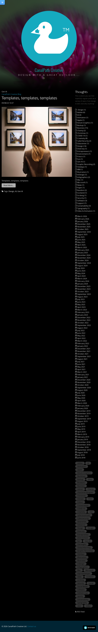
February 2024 (83, 281)
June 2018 (81, 457)
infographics (82, 567)
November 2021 (83, 351)
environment (82, 538)
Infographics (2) (83, 177)
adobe (80, 463)
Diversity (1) (82, 149)
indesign (80, 564)
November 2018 (83, 445)
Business (81, 486)
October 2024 (82, 260)
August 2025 (82, 234)
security (80, 583)
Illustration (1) (83, 172)
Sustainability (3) (84, 206)
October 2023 (82, 291)
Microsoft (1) (82, 182)
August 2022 (82, 328)
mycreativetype (83, 573)
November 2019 (83, 413)
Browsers (81, 482)
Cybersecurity (83, 518)
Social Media (82, 586)
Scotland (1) (82, 193)
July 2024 (81, 268)
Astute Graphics (84, 473)
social (91, 583)
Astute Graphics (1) (85, 123)
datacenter (81, 521)
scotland (89, 577)
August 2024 (82, 265)
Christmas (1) (82, 133)
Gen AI (20, 191)
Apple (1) (80, 120)
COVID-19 (81, 508)
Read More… (8, 185)
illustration (81, 557)
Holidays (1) (82, 167)
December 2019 (83, 411)
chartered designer (85, 492)
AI (16, 191)
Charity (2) (81, 130)
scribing (80, 580)
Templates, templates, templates (29, 97)
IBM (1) (80, 169)
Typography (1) (83, 208)
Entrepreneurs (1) (84, 151)
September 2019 (84, 419)
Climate (80, 499)
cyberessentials (83, 515)
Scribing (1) (81, 195)
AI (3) (79, 115)
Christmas (81, 495)
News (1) (80, 185)
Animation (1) (82, 117)
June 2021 (81, 364)
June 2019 (81, 426)
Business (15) (82, 128)
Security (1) (81, 198)
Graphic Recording (85, 551)
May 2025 (81, 242)
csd (91, 512)
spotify (80, 596)
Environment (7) (83, 154)
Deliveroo (81, 525)
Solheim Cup (82, 593)
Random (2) (82, 190)
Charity (91, 489)
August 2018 (82, 452)
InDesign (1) (82, 174)
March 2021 (82, 372)
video (88, 606)
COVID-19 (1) (82, 136)
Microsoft (89, 570)
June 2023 (81, 302)
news (79, 577)
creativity (81, 512)
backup (80, 479)
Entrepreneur (83, 534)
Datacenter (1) (83, 143)
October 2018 (82, 447)
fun (78, 541)
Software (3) (82, 200)
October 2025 (82, 229)
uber (79, 606)
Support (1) (81, 203)
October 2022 (82, 323)
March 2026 (82, 216)
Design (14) (81, 146)
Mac (79, 570)
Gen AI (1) (81, 161)
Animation (81, 466)
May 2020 (81, 398)
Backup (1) (81, 125)
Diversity (81, 531)
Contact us (31, 626)
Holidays (80, 554)
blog (90, 479)
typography (82, 603)
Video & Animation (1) (86, 211)
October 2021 (82, 354)
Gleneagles (81, 544)
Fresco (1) (81, 156)
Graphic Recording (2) (86, 164)
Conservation (82, 505)
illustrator (81, 560)
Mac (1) (80, 180)
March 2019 (82, 434)
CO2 (90, 499)
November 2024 (83, 258)
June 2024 (81, 271)
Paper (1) (81, 187)
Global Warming (84, 547)
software (81, 590)
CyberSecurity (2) (84, 141)
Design (11, 191)
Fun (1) (80, 159)
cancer (80, 489)
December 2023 (83, 286)
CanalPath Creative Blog (11, 94)
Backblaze (81, 476)
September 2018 (84, 450)
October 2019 (82, 416)
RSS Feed (81, 611)
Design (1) (81, 110)
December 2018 (83, 442)
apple (79, 469)
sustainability (82, 599)
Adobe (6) (81, 112)
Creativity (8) (82, 138)
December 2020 (83, 380)
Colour (80, 502)
